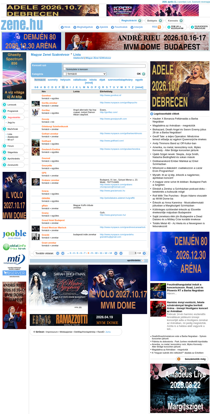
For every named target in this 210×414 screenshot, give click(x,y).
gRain (45, 205)
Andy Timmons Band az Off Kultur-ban (174, 143)
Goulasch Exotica (51, 149)
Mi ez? (10, 139)
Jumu (108, 332)
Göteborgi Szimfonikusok (55, 126)
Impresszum (52, 332)
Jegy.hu (11, 122)
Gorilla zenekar (49, 103)
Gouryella (47, 165)
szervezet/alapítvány (120, 79)
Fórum (10, 146)
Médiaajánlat (66, 332)
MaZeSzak (12, 129)
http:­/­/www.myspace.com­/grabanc (116, 184)
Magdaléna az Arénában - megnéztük (174, 125)
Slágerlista (12, 152)
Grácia (45, 191)
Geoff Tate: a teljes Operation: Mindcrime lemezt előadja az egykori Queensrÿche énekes (179, 138)
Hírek (65, 27)
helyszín (65, 79)
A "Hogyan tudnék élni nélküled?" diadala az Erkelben (178, 353)
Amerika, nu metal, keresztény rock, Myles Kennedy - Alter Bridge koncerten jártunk (177, 149)
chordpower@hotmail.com (112, 187)
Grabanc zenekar (50, 180)
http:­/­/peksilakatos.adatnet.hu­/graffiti (117, 198)
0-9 (36, 87)
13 (110, 253)
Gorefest (46, 95)
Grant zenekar (49, 243)
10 (96, 253)
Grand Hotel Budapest (53, 220)
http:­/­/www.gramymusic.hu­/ (113, 215)
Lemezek (11, 105)
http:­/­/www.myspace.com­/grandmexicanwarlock (123, 227)
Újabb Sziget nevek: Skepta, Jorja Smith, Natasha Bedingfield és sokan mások (176, 156)
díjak (102, 79)
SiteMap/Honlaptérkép (84, 332)
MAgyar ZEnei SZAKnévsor (98, 58)
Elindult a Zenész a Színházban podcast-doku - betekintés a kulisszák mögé (179, 190)
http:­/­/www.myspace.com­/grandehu (117, 234)
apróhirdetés (136, 260)
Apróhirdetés (13, 158)
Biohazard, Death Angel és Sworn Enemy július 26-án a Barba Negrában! (179, 131)
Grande (45, 235)
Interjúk (137, 27)
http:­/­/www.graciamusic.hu (112, 190)
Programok (12, 111)
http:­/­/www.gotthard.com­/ (112, 140)
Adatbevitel (12, 137)
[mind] (89, 82)
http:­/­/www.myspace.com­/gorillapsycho (118, 102)
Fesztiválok (119, 27)
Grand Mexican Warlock (54, 227)
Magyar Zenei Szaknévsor (50, 54)
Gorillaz (46, 110)
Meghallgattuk (83, 27)
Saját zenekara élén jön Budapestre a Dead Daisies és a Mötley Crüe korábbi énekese (177, 218)
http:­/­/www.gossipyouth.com (113, 119)
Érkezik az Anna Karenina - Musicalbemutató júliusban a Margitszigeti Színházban (178, 204)
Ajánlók (102, 27)
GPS (44, 173)
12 (106, 253)
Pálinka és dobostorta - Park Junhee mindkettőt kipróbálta (180, 341)
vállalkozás (80, 79)
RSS (156, 27)
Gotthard (46, 141)
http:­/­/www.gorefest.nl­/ (110, 95)
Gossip (45, 119)
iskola (93, 79)
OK (141, 73)
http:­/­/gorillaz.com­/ (109, 112)
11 (101, 253)
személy (53, 79)
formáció (40, 79)
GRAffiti (46, 198)
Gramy (45, 213)
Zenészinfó (12, 165)
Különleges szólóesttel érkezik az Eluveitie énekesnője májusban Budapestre (177, 211)
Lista (9, 134)
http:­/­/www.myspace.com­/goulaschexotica (120, 149)
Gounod (46, 158)
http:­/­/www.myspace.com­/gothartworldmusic (121, 133)
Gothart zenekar (50, 134)
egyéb (139, 79)
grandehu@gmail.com (110, 237)
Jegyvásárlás (13, 117)
